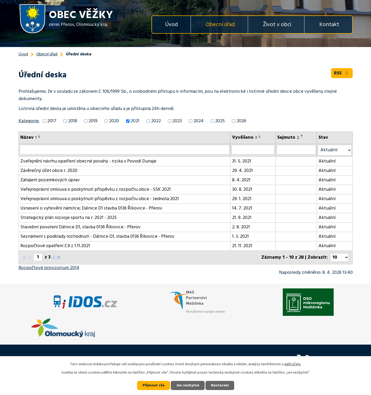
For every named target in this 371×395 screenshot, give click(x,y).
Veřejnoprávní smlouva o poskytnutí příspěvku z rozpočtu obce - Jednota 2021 (99, 198)
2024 (198, 121)
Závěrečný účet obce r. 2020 (48, 170)
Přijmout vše (153, 385)
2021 (135, 121)
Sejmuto (288, 137)
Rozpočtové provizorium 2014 (49, 268)
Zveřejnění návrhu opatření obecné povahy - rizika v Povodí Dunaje (88, 161)
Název (28, 137)
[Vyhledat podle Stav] (334, 150)
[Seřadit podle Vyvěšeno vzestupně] (260, 135)
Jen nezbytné (187, 385)
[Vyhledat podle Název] (125, 150)
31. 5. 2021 (241, 161)
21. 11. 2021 (242, 245)
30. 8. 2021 (242, 189)
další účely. (292, 364)
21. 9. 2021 (241, 217)
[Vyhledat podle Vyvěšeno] (253, 150)
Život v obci (277, 24)
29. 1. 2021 (241, 198)
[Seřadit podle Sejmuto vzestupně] (302, 135)
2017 (51, 121)
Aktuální (327, 161)
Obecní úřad (220, 24)
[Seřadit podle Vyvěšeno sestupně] (260, 137)
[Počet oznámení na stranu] (339, 257)
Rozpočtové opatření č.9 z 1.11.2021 (55, 245)
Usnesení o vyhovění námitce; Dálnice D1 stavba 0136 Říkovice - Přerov (91, 208)
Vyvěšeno (244, 137)
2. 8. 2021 (241, 227)
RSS (342, 73)
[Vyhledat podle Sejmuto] (296, 150)
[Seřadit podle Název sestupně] (39, 137)
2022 (156, 121)
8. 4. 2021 (241, 180)
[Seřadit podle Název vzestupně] (39, 135)
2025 (220, 121)
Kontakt (329, 24)
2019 (93, 121)
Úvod (171, 24)
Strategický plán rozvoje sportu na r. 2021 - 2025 (68, 217)
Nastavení (220, 385)
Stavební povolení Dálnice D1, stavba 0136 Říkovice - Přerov (80, 227)
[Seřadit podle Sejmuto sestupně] (302, 137)
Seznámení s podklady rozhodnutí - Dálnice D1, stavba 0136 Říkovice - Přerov (97, 236)
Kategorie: (29, 121)
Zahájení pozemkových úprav (50, 180)
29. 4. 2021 (242, 170)
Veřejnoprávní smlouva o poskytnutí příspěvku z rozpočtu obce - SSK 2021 (95, 189)
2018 (72, 121)
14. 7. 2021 (242, 208)
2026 (241, 121)
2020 (114, 121)
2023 (177, 121)
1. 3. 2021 (240, 236)
